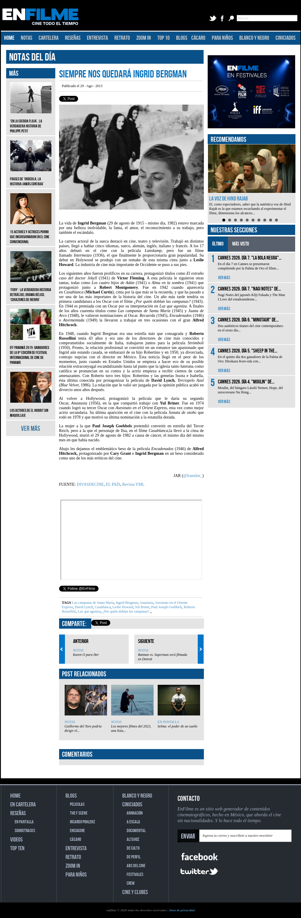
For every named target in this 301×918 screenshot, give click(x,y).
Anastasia (146, 603)
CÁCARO (198, 38)
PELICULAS (77, 804)
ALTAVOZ (133, 839)
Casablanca (102, 607)
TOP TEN (17, 848)
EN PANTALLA (168, 722)
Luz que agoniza (89, 611)
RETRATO (122, 38)
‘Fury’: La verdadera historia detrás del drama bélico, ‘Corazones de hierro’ (31, 290)
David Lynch (83, 607)
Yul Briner (141, 607)
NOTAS (26, 38)
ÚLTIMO (217, 244)
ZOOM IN (143, 38)
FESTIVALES (135, 874)
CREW (131, 883)
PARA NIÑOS (222, 38)
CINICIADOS (285, 38)
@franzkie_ (192, 475)
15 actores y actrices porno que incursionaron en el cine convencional (31, 232)
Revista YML (133, 484)
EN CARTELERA (23, 804)
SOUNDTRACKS (25, 831)
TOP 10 (163, 38)
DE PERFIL (133, 857)
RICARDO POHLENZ (82, 822)
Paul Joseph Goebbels (166, 607)
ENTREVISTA (97, 38)
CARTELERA (49, 38)
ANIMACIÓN (135, 813)
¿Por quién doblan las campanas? (126, 611)
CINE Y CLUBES (135, 892)
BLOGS (181, 38)
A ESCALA (133, 822)
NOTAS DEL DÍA (32, 57)
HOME (9, 38)
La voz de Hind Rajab (228, 198)
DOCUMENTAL (136, 831)
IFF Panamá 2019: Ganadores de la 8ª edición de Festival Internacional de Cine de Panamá (31, 350)
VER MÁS (30, 428)
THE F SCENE (78, 813)
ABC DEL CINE (136, 866)
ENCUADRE (77, 831)
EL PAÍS (113, 484)
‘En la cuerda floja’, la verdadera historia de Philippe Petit (31, 122)
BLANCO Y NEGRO (254, 38)
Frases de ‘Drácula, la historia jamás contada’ (31, 177)
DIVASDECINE (90, 484)
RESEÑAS (72, 38)
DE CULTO (133, 848)
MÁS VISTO (240, 244)
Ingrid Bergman (126, 603)
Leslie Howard (122, 607)
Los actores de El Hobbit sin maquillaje (31, 408)
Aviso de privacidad (182, 910)
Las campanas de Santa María (93, 603)
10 (276, 220)
